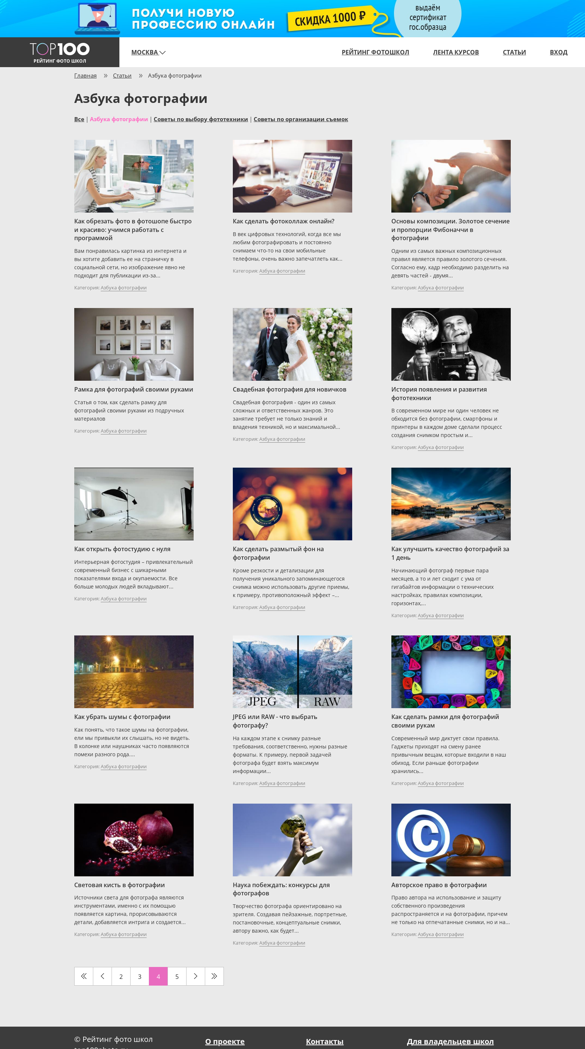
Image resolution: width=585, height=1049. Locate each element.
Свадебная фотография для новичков (290, 389)
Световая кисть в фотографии (119, 885)
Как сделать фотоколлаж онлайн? (283, 221)
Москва (148, 52)
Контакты (325, 1041)
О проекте (225, 1041)
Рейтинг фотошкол (375, 52)
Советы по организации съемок (301, 118)
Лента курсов (456, 52)
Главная (85, 75)
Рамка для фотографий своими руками (133, 389)
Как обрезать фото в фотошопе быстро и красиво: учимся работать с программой (133, 229)
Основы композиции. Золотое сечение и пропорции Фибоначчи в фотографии (450, 229)
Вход (558, 52)
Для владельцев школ (450, 1041)
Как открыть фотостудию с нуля (122, 549)
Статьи (514, 52)
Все (79, 118)
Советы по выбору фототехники (201, 118)
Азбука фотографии (119, 118)
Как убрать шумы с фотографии (122, 717)
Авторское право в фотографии (439, 885)
